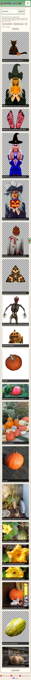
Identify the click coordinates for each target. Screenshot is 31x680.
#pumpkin (19, 105)
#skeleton (20, 324)
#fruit (7, 643)
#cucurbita (5, 666)
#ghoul (16, 324)
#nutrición (23, 518)
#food (3, 643)
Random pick (18, 24)
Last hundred (7, 24)
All (26, 24)
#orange (23, 608)
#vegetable (5, 398)
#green (20, 541)
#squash (22, 563)
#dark (18, 60)
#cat (22, 60)
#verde (18, 518)
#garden (22, 398)
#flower (24, 541)
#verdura (4, 518)
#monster (4, 324)
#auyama (9, 518)
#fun (19, 608)
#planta (14, 518)
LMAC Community (6, 675)
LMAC (11, 3)
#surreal (11, 60)
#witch (15, 105)
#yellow (16, 541)
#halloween (5, 60)
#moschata (11, 666)
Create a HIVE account (26, 675)
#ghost (16, 608)
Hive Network (16, 675)
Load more (15, 670)
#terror (15, 60)
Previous (15, 29)
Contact (16, 678)
